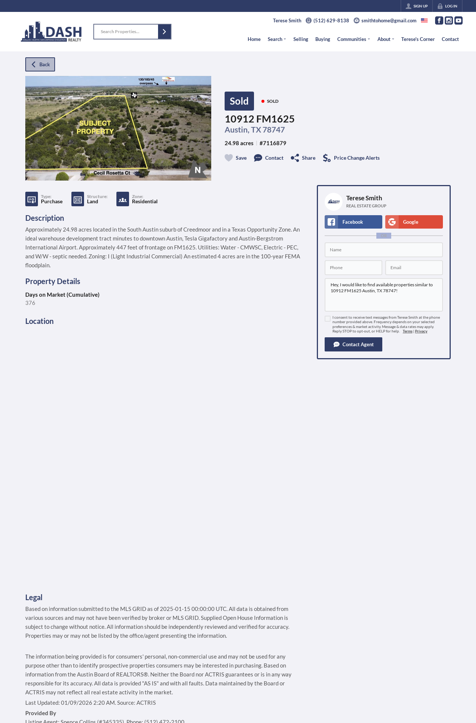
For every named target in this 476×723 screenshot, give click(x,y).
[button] (164, 32)
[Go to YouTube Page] (458, 20)
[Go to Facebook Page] (439, 20)
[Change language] (424, 20)
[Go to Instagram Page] (449, 20)
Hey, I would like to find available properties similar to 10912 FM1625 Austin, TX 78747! (384, 295)
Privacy (421, 331)
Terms (407, 331)
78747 (274, 129)
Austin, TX (243, 129)
